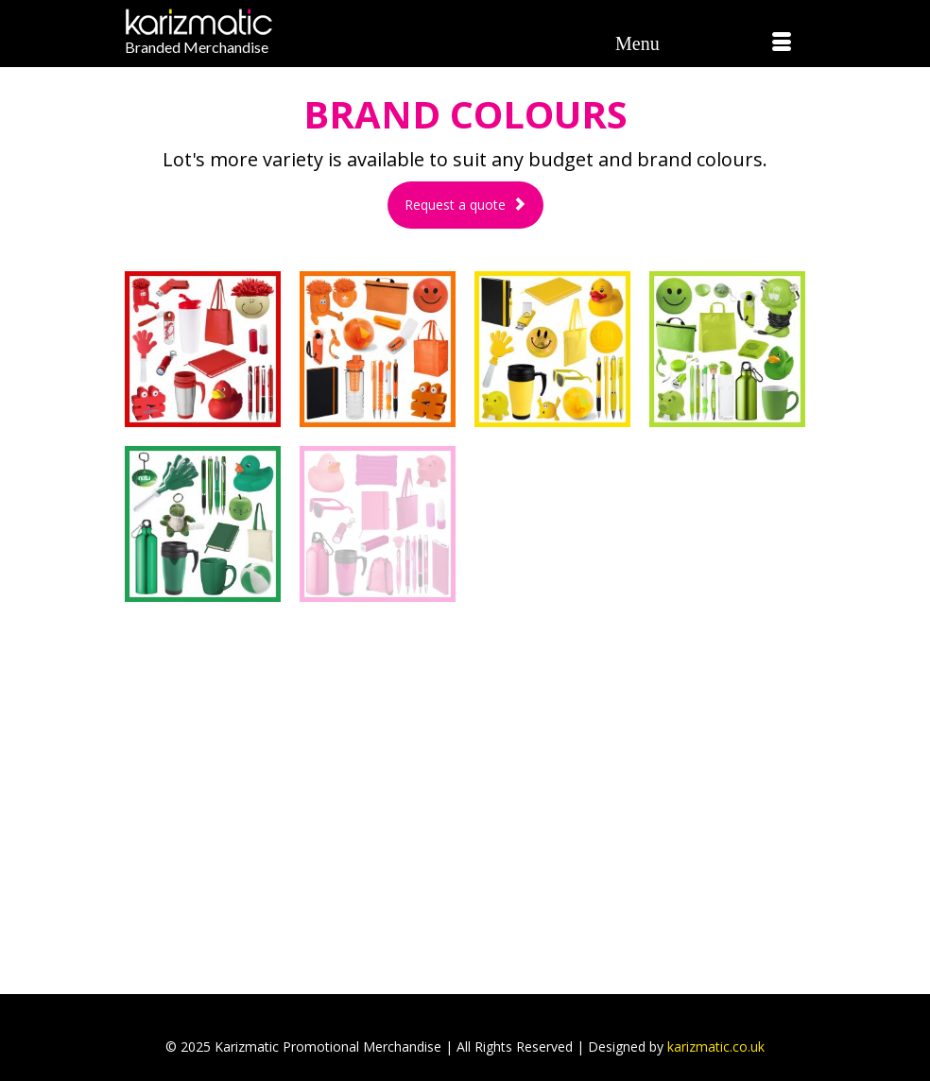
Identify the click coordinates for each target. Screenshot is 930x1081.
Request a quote (465, 205)
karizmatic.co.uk (716, 1046)
